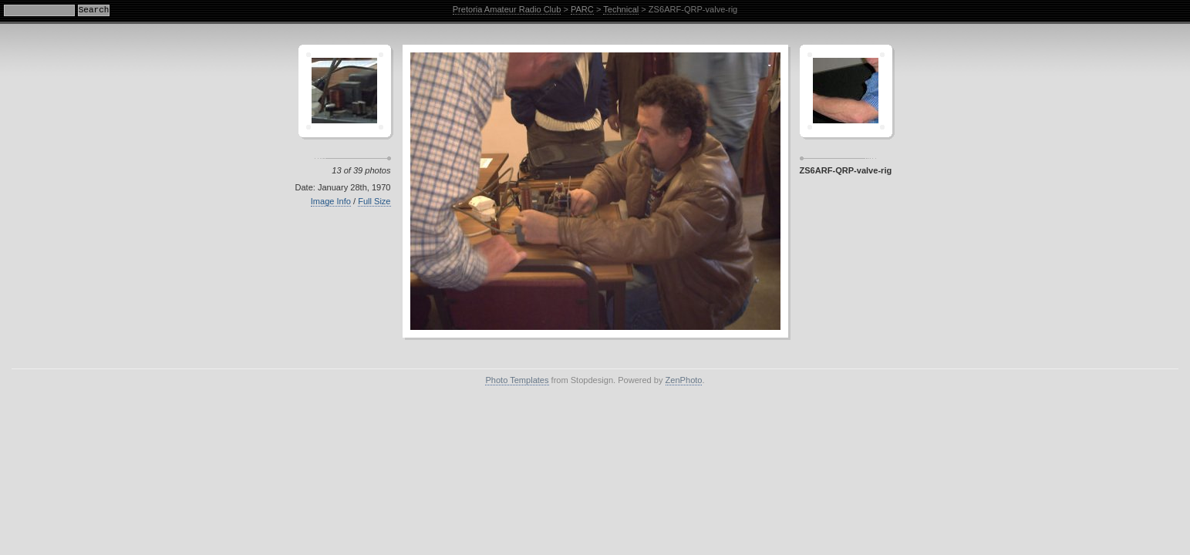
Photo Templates (516, 380)
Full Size (374, 201)
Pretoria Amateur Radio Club (507, 9)
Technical (621, 9)
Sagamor (846, 91)
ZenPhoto (684, 380)
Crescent (344, 91)
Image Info (331, 201)
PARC (582, 9)
